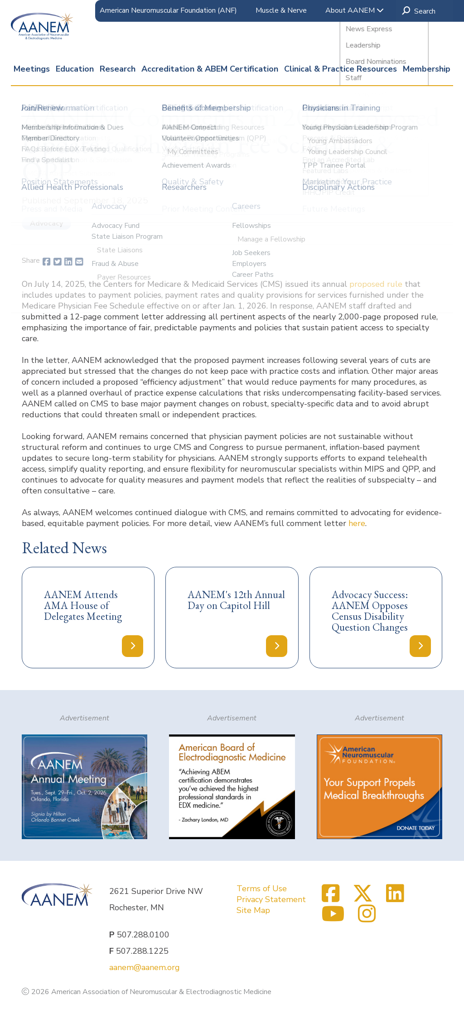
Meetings (32, 68)
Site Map (253, 910)
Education (75, 68)
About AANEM (354, 10)
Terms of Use (262, 888)
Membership (426, 68)
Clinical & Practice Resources (340, 68)
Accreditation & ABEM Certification (209, 68)
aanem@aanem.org (144, 967)
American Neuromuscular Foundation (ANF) (168, 10)
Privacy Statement (271, 899)
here (356, 523)
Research (117, 68)
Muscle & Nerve (281, 10)
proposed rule (375, 284)
